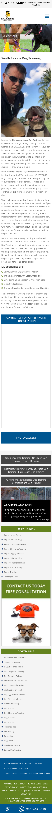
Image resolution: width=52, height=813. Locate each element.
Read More (43, 519)
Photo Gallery (26, 437)
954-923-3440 (32, 807)
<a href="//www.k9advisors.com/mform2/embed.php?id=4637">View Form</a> (26, 376)
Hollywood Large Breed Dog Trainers (26, 801)
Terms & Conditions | (38, 783)
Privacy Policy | (12, 787)
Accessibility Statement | (16, 783)
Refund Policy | (17, 790)
